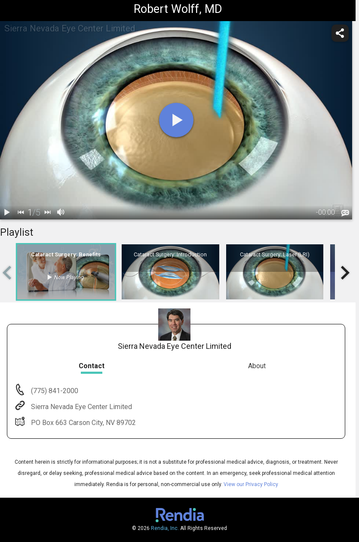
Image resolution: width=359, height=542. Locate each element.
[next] (47, 212)
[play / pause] (7, 212)
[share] (340, 33)
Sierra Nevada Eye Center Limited (80, 407)
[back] (21, 212)
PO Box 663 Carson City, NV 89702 (82, 423)
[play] (176, 120)
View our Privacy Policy (251, 484)
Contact (91, 366)
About (257, 366)
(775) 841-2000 (53, 391)
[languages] (345, 213)
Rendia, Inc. (165, 528)
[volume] (61, 212)
